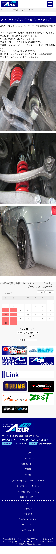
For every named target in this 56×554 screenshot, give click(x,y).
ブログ (52, 26)
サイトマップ (28, 524)
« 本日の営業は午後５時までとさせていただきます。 (27, 283)
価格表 (28, 469)
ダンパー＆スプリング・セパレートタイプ (25, 19)
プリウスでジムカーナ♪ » (41, 286)
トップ (28, 453)
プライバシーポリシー (28, 519)
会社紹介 (28, 514)
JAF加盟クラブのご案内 (28, 491)
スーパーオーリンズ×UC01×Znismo (28, 480)
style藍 (28, 474)
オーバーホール (28, 458)
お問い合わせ (28, 530)
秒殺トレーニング (28, 497)
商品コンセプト (28, 463)
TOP (2, 10)
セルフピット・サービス (28, 486)
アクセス (28, 508)
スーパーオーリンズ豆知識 (36, 26)
